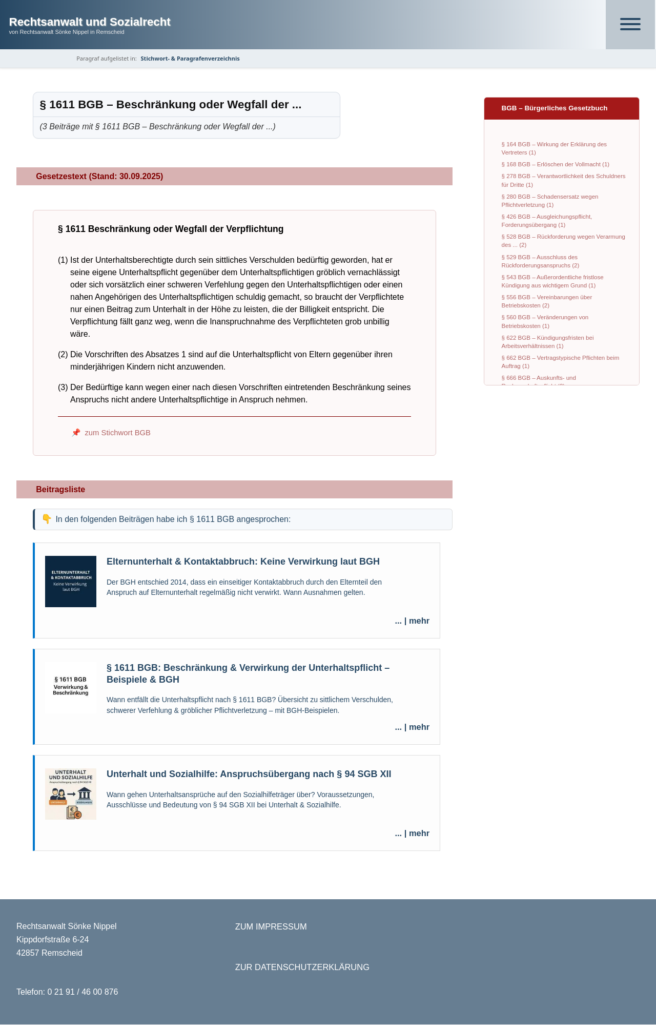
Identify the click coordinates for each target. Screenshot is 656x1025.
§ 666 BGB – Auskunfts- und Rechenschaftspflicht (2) (539, 382)
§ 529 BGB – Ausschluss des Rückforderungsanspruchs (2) (541, 261)
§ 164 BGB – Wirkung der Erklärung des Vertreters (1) (554, 148)
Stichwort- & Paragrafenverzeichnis (192, 58)
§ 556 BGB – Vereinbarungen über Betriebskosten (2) (547, 302)
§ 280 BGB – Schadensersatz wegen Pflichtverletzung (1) (550, 201)
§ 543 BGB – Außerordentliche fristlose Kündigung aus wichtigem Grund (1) (553, 281)
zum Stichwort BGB (118, 433)
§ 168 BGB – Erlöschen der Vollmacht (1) (556, 165)
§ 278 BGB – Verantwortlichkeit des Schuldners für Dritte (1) (564, 180)
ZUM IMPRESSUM (271, 927)
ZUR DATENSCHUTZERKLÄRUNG (302, 967)
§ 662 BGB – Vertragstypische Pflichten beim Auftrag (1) (561, 362)
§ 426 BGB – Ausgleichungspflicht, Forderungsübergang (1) (547, 221)
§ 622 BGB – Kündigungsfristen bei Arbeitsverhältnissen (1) (548, 342)
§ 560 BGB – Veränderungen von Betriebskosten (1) (545, 322)
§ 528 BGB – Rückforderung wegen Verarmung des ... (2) (563, 241)
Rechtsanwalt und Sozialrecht (90, 21)
